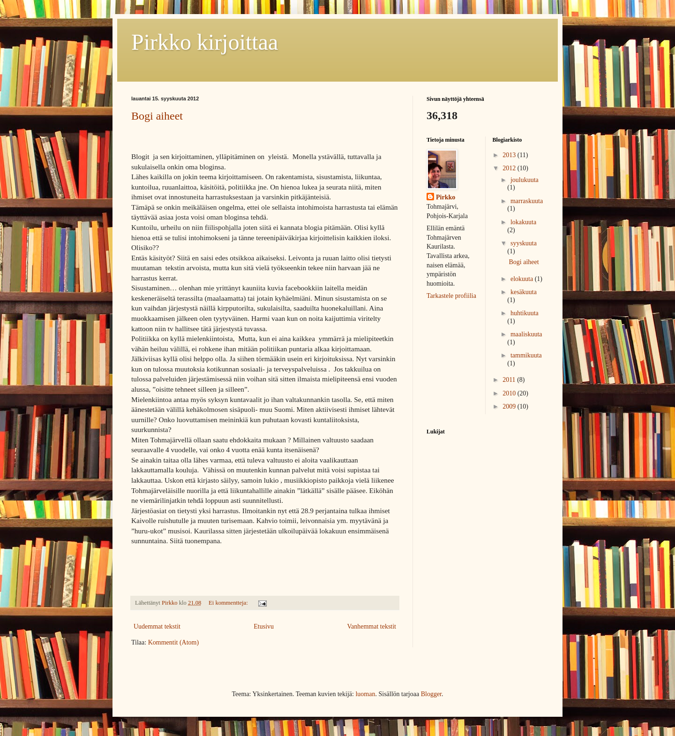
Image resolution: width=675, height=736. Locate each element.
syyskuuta (523, 243)
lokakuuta (523, 222)
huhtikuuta (524, 313)
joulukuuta (524, 179)
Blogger (431, 694)
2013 (510, 155)
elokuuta (522, 278)
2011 (509, 379)
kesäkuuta (523, 292)
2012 (510, 168)
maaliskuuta (526, 334)
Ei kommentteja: (229, 602)
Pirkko (445, 197)
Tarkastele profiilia (451, 295)
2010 (510, 393)
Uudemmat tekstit (157, 626)
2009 (510, 406)
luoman (365, 694)
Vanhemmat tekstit (371, 626)
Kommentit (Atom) (173, 642)
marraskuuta (526, 201)
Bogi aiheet (157, 116)
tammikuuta (526, 355)
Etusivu (264, 626)
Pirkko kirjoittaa (204, 42)
